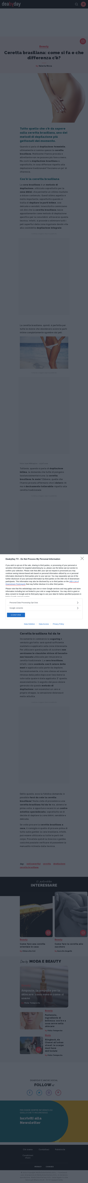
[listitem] (44, 602)
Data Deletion (29, 624)
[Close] (83, 559)
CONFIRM (16, 615)
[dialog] (44, 591)
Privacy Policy (58, 624)
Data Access (44, 624)
